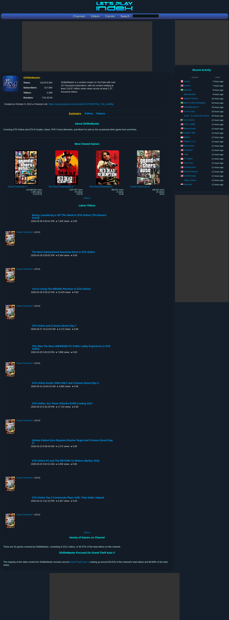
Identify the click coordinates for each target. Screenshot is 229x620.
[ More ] (87, 198)
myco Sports (189, 120)
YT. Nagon (188, 159)
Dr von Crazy (189, 111)
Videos (88, 113)
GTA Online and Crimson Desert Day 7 (54, 325)
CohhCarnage (190, 176)
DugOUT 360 (189, 133)
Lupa (186, 154)
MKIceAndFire (190, 94)
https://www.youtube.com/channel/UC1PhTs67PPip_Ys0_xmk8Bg (81, 104)
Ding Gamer (189, 146)
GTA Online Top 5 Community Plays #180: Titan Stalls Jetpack (68, 497)
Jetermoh (188, 184)
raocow (187, 81)
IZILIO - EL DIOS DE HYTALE (196, 116)
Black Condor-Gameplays (195, 103)
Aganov (187, 137)
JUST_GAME (189, 124)
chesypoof (188, 150)
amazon (187, 85)
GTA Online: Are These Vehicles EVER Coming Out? (62, 403)
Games (100, 113)
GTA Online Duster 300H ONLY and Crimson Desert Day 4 (65, 383)
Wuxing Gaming (190, 171)
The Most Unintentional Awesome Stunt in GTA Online (63, 252)
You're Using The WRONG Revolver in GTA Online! (61, 289)
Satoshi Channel (191, 98)
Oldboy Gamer (190, 180)
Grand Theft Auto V (25, 232)
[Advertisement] (87, 46)
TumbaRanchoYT (191, 107)
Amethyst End (190, 167)
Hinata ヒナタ (190, 141)
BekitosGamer (190, 128)
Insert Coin (188, 163)
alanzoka (187, 90)
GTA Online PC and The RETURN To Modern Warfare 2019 (65, 460)
